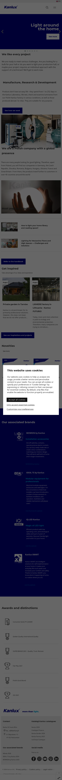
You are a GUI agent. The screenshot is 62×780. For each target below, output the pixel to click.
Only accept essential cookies (21, 405)
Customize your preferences (20, 409)
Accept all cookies (16, 400)
